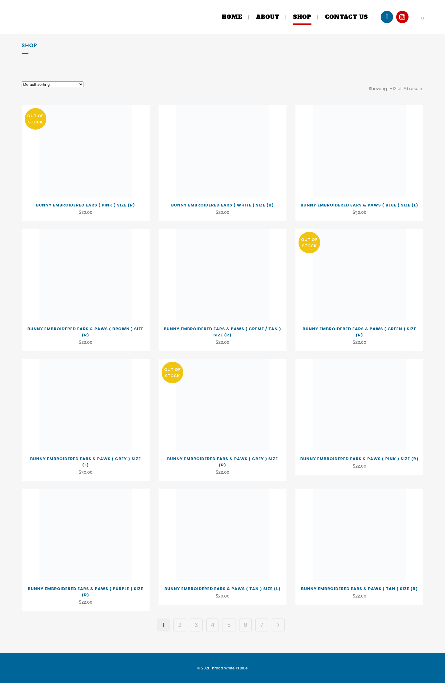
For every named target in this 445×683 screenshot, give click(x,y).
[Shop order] (52, 84)
